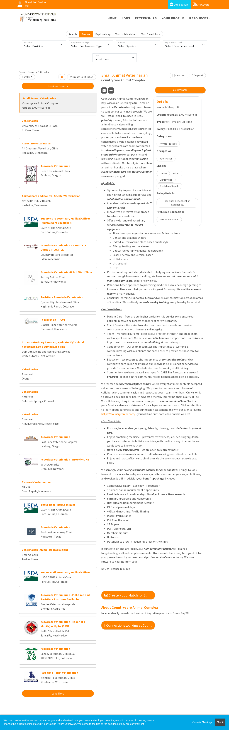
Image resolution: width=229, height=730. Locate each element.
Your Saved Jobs (150, 34)
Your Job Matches (126, 34)
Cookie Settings (202, 722)
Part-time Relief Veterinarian (59, 672)
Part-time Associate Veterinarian (62, 297)
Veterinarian (30, 121)
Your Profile (173, 18)
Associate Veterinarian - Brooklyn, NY (65, 459)
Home (112, 18)
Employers (201, 4)
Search (73, 34)
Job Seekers (179, 4)
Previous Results (58, 86)
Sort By (26, 76)
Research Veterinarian (36, 482)
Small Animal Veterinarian (39, 98)
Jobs (126, 18)
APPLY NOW (180, 90)
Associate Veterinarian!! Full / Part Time (66, 272)
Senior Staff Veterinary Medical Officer (65, 572)
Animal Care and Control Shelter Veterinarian (51, 196)
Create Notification (81, 76)
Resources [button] (198, 18)
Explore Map (103, 34)
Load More (58, 693)
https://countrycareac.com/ (118, 414)
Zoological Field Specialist (58, 504)
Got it (220, 722)
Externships (146, 18)
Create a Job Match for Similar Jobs (129, 595)
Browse (86, 34)
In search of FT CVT (53, 319)
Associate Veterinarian (36, 143)
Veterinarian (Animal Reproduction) (45, 550)
